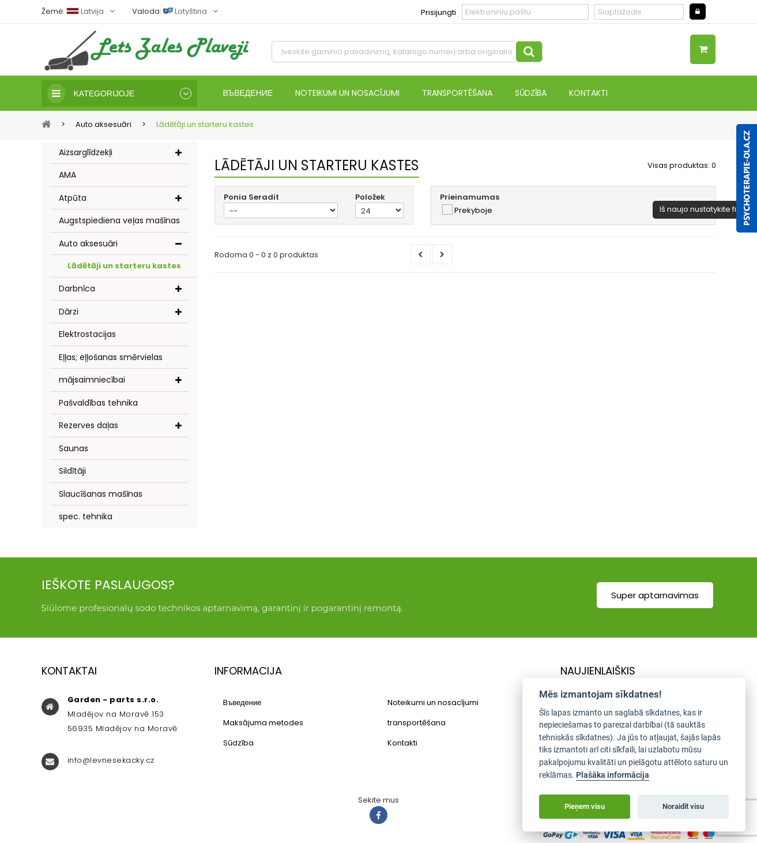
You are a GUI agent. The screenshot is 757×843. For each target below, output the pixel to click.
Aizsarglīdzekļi (85, 152)
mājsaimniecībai (92, 379)
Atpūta (72, 198)
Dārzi (68, 311)
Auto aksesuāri (88, 243)
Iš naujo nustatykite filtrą (704, 209)
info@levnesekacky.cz (111, 760)
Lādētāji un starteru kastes (124, 265)
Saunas (73, 448)
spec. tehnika (85, 516)
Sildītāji (72, 471)
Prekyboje (473, 210)
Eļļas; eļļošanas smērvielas (111, 357)
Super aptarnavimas (655, 595)
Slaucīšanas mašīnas (100, 494)
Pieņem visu (584, 806)
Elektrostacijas (87, 334)
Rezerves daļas (88, 425)
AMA (67, 175)
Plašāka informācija (612, 775)
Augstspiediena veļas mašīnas (119, 220)
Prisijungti (438, 12)
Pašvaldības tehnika (98, 403)
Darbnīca (77, 288)
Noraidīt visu (683, 806)
